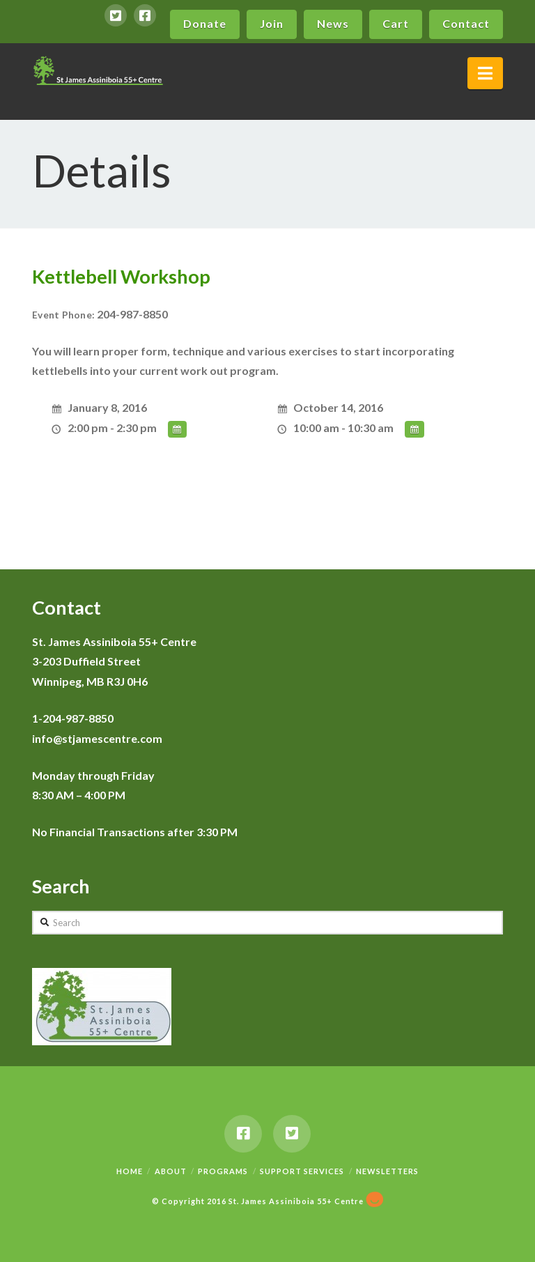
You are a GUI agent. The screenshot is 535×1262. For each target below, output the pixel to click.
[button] (485, 73)
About (171, 1171)
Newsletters (387, 1171)
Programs (223, 1171)
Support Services (302, 1171)
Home (129, 1171)
